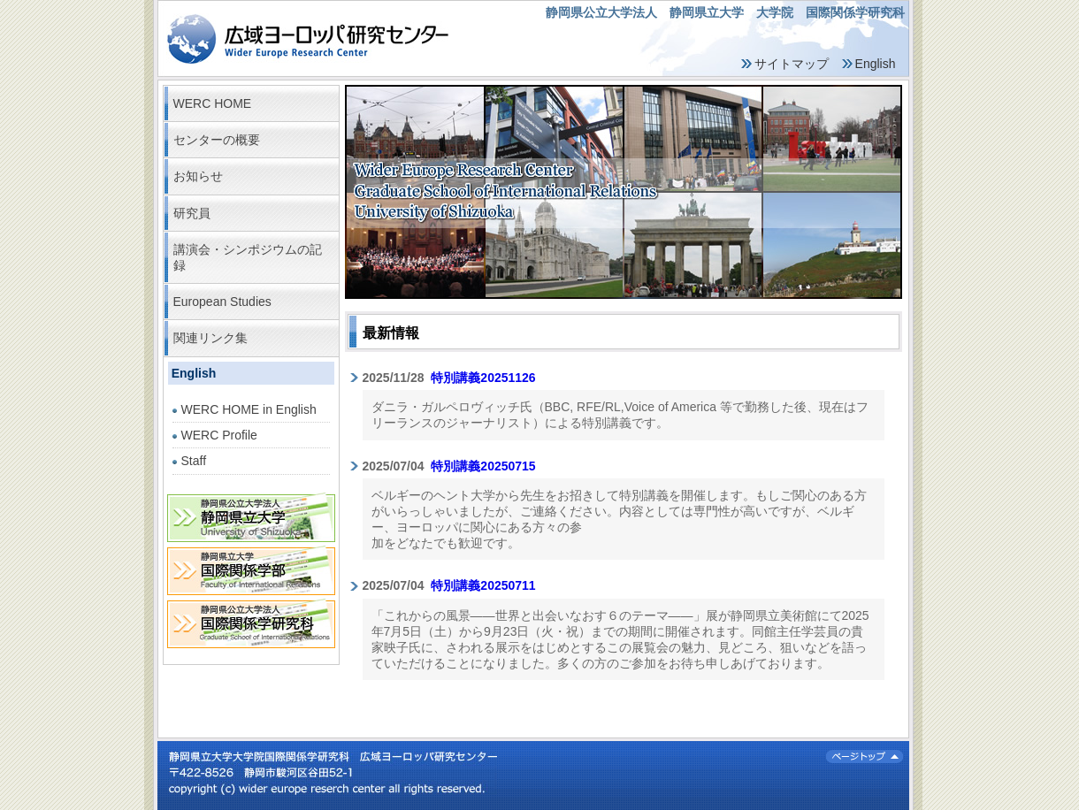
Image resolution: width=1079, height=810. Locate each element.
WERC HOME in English (249, 409)
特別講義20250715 (483, 466)
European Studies (222, 301)
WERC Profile (219, 435)
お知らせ (198, 176)
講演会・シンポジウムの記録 (247, 257)
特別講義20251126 (483, 378)
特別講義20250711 (483, 585)
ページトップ (864, 756)
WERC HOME (212, 103)
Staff (194, 461)
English (875, 64)
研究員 (191, 213)
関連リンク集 (210, 338)
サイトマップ (791, 64)
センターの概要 (216, 140)
